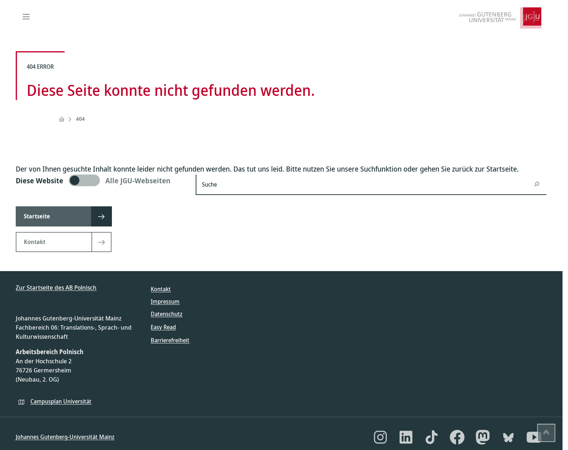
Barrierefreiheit (170, 340)
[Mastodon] (482, 437)
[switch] (101, 180)
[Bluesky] (508, 437)
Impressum (165, 301)
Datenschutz (167, 314)
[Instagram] (380, 437)
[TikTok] (431, 437)
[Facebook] (457, 437)
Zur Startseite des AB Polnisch (56, 287)
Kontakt (161, 289)
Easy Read (163, 327)
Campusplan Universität (60, 401)
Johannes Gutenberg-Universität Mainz (65, 437)
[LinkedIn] (406, 437)
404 (80, 118)
